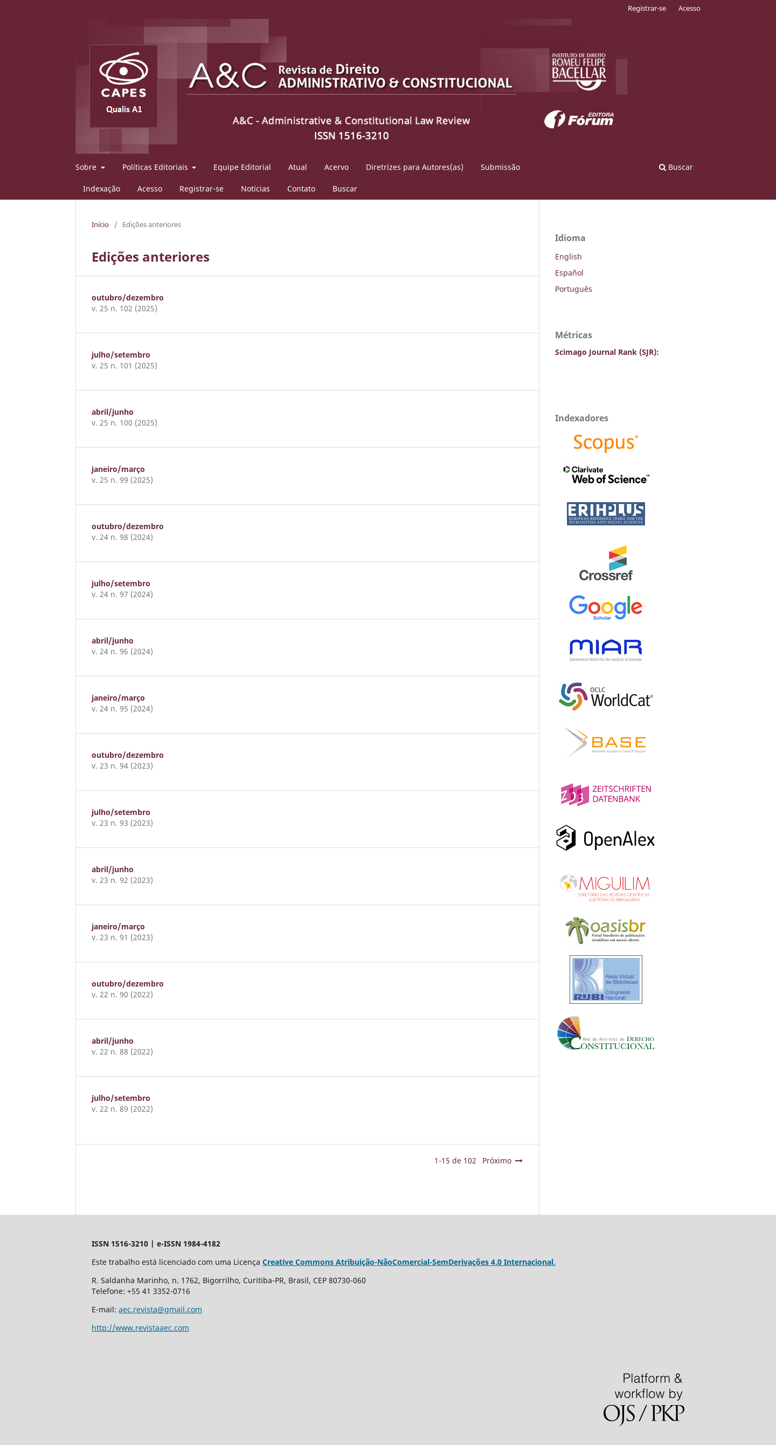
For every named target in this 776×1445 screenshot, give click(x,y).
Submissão (500, 167)
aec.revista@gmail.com (160, 1309)
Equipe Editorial (242, 167)
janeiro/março (118, 469)
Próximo (496, 1160)
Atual (297, 167)
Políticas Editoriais (156, 167)
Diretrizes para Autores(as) (414, 167)
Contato (301, 188)
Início (100, 224)
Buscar (344, 188)
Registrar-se (201, 188)
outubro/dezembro (128, 297)
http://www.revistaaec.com (140, 1328)
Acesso (149, 188)
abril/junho (113, 412)
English (568, 256)
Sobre (87, 167)
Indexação (101, 188)
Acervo (336, 167)
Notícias (255, 188)
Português (573, 289)
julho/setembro (121, 355)
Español (569, 273)
